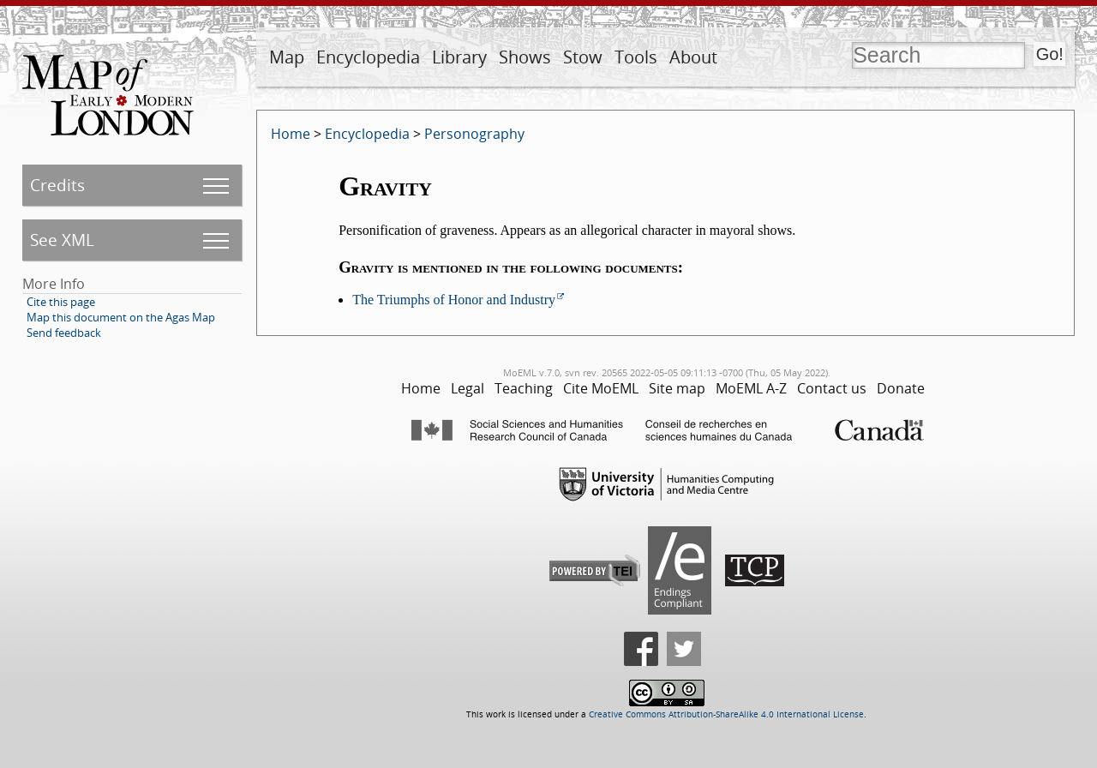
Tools (635, 57)
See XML (62, 239)
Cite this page (61, 301)
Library (459, 57)
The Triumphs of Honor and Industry (453, 299)
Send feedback (64, 332)
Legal (467, 388)
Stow (582, 57)
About (693, 57)
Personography (474, 133)
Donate (901, 388)
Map (286, 57)
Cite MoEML (600, 388)
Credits (57, 184)
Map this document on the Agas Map (121, 317)
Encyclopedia (368, 57)
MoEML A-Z (751, 388)
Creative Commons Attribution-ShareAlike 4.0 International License (726, 714)
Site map (677, 388)
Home (290, 133)
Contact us (831, 388)
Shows (525, 57)
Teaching (524, 388)
